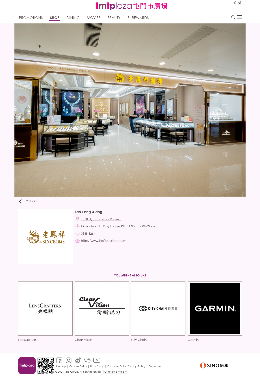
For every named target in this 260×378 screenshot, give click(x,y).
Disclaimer (155, 366)
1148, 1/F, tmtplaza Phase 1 (101, 219)
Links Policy (97, 366)
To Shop (27, 201)
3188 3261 (88, 233)
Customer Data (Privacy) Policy (126, 366)
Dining (73, 18)
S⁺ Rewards (138, 18)
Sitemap (61, 366)
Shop (54, 18)
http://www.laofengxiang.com (103, 241)
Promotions (31, 18)
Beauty (114, 18)
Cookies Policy (78, 366)
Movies (93, 18)
